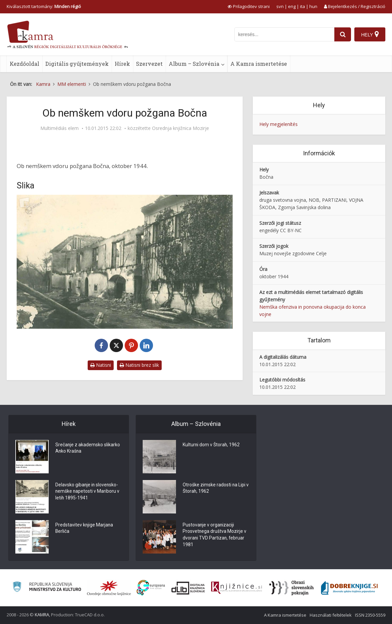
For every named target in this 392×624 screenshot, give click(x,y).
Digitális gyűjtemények (77, 63)
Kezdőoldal (24, 63)
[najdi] (342, 34)
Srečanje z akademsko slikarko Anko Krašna (87, 448)
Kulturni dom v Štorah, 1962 (211, 445)
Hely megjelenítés (278, 124)
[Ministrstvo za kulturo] (47, 588)
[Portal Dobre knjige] (349, 588)
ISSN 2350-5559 (370, 615)
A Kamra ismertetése (258, 63)
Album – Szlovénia (194, 63)
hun (313, 6)
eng (292, 6)
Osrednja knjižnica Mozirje (180, 128)
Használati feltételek (331, 615)
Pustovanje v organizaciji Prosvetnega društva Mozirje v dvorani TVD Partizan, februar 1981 (215, 535)
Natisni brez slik (139, 365)
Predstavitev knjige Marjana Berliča (84, 528)
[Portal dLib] (188, 588)
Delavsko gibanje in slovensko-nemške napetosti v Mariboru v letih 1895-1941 (87, 491)
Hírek (122, 63)
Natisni (100, 365)
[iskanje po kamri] (284, 34)
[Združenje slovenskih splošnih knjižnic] (236, 588)
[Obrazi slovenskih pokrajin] (291, 588)
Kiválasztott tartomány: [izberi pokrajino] (44, 6)
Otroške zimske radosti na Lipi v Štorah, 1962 (216, 488)
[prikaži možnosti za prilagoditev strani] (249, 6)
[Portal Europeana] (150, 587)
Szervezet (149, 63)
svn (280, 6)
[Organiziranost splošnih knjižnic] (109, 588)
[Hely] (369, 34)
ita (302, 6)
